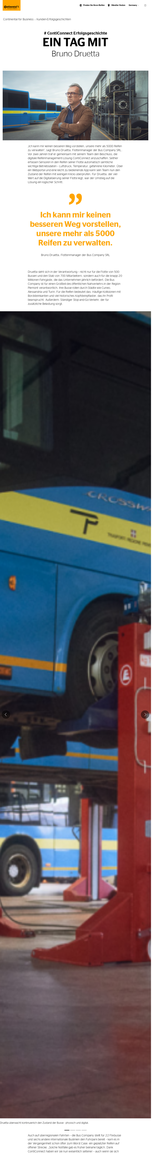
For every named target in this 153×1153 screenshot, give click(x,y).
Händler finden (118, 5)
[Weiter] (145, 714)
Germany (133, 5)
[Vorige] (6, 714)
